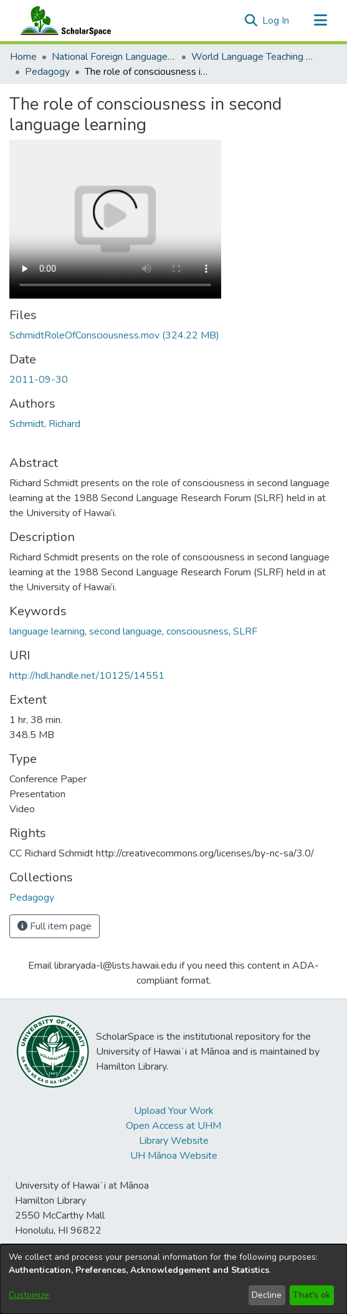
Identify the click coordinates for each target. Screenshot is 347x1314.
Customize (29, 1295)
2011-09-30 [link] (38, 379)
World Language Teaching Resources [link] (253, 57)
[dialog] (173, 1279)
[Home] (62, 20)
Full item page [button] (54, 926)
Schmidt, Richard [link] (44, 424)
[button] (251, 20)
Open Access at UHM (173, 1126)
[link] (114, 335)
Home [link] (23, 57)
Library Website (174, 1141)
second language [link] (125, 631)
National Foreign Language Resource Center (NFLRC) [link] (114, 57)
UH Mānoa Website (173, 1156)
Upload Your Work (174, 1111)
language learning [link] (47, 631)
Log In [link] (276, 20)
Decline (267, 1295)
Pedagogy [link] (47, 72)
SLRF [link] (245, 631)
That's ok (311, 1295)
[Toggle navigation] (320, 20)
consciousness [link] (197, 631)
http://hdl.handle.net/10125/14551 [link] (86, 676)
